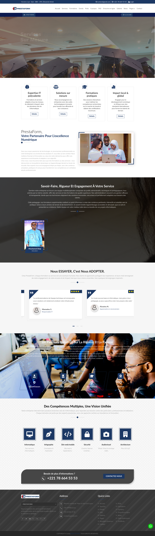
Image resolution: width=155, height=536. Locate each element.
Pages (132, 8)
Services (65, 8)
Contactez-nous (114, 476)
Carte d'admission (123, 518)
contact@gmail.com (103, 2)
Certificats (120, 521)
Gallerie (119, 8)
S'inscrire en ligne (109, 8)
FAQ (99, 8)
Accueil (57, 8)
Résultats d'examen (105, 521)
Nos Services (31, 62)
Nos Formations (50, 62)
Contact (139, 8)
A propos (93, 8)
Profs (87, 8)
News (126, 8)
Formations (73, 8)
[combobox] (39, 504)
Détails (34, 114)
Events (81, 8)
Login (131, 2)
